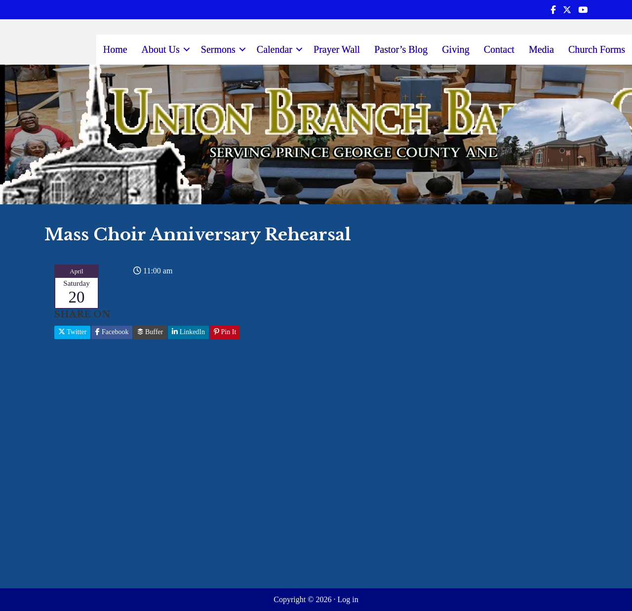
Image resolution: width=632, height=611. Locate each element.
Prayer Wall (337, 49)
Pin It (225, 332)
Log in (347, 599)
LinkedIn (188, 332)
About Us (161, 49)
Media (541, 49)
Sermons (218, 49)
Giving (456, 49)
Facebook (111, 332)
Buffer (150, 332)
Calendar (274, 49)
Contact (499, 49)
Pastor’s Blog (401, 49)
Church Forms (596, 49)
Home (115, 49)
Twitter (72, 332)
